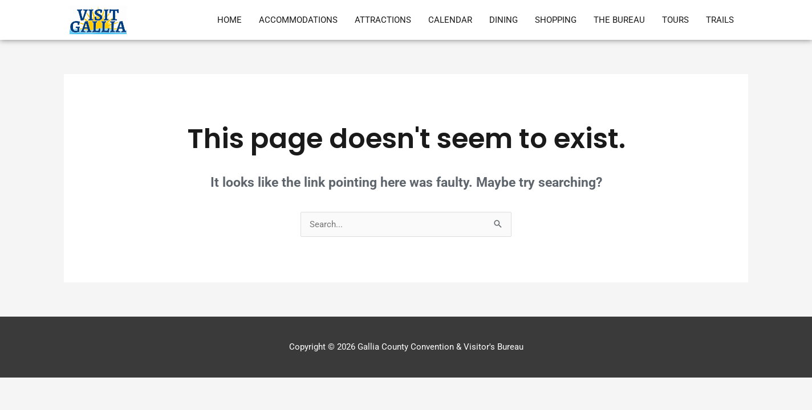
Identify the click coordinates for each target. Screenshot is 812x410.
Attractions (383, 20)
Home (229, 20)
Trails (720, 20)
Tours (675, 20)
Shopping (555, 20)
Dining (503, 20)
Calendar (450, 20)
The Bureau (619, 20)
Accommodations (298, 20)
